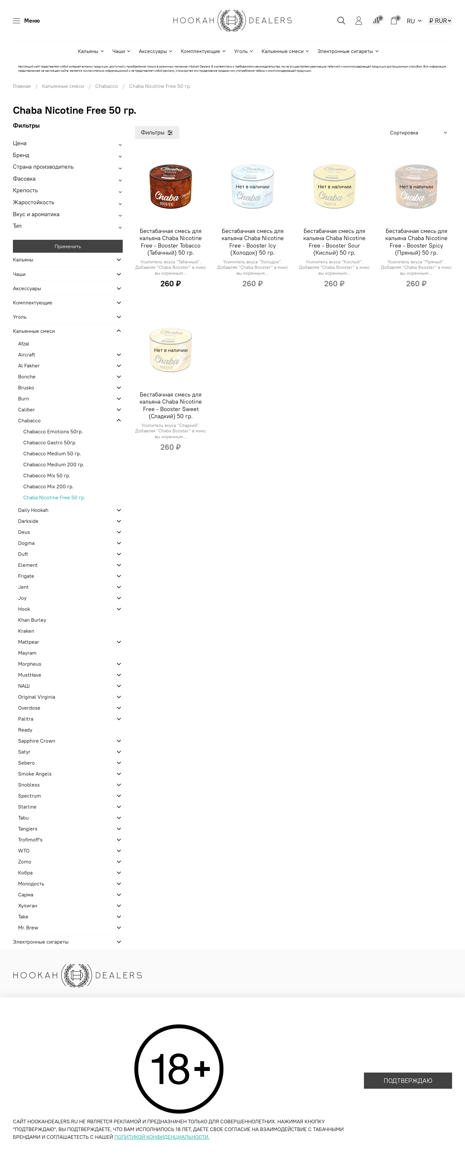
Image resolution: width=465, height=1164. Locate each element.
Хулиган (27, 905)
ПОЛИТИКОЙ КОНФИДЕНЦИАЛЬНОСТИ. (162, 1137)
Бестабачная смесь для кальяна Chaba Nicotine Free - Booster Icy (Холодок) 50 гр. (253, 242)
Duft (23, 554)
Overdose (29, 707)
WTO (23, 850)
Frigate (26, 576)
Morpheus (29, 664)
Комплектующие (203, 51)
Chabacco (106, 86)
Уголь (244, 51)
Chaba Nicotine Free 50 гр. (54, 497)
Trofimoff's (30, 839)
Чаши (121, 51)
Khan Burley (32, 620)
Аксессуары (156, 51)
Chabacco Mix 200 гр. (48, 486)
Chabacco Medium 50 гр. (52, 453)
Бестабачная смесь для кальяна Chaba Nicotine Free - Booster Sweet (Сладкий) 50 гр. (171, 405)
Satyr (24, 751)
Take (23, 916)
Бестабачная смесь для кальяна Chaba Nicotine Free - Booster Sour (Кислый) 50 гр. (334, 242)
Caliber (26, 409)
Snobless (29, 784)
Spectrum (29, 795)
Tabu (23, 817)
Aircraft (26, 354)
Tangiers (27, 828)
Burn (23, 398)
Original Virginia (36, 696)
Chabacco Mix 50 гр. (46, 475)
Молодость (31, 883)
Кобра (25, 872)
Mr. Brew (28, 927)
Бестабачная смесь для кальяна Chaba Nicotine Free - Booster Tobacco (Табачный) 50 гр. (171, 242)
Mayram (27, 653)
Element (28, 565)
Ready (25, 729)
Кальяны (91, 51)
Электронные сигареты (348, 51)
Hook (24, 609)
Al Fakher (29, 365)
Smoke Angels (35, 773)
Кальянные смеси (286, 51)
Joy (22, 598)
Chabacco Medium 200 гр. (53, 464)
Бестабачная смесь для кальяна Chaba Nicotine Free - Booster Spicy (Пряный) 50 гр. (416, 242)
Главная (22, 86)
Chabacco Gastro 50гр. (50, 442)
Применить (68, 246)
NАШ (24, 686)
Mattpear (28, 642)
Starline (27, 806)
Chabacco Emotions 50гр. (53, 431)
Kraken (26, 631)
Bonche (27, 376)
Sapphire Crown (36, 740)
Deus (24, 532)
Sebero (26, 762)
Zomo (24, 861)
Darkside (28, 521)
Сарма (25, 894)
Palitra (25, 718)
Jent (23, 587)
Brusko (26, 387)
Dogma (26, 543)
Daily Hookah (33, 510)
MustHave (29, 675)
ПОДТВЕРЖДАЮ (408, 1080)
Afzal (23, 343)
